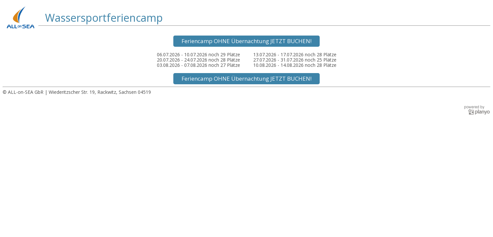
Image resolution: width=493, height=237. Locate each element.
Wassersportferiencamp (104, 18)
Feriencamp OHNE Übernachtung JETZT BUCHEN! (246, 41)
